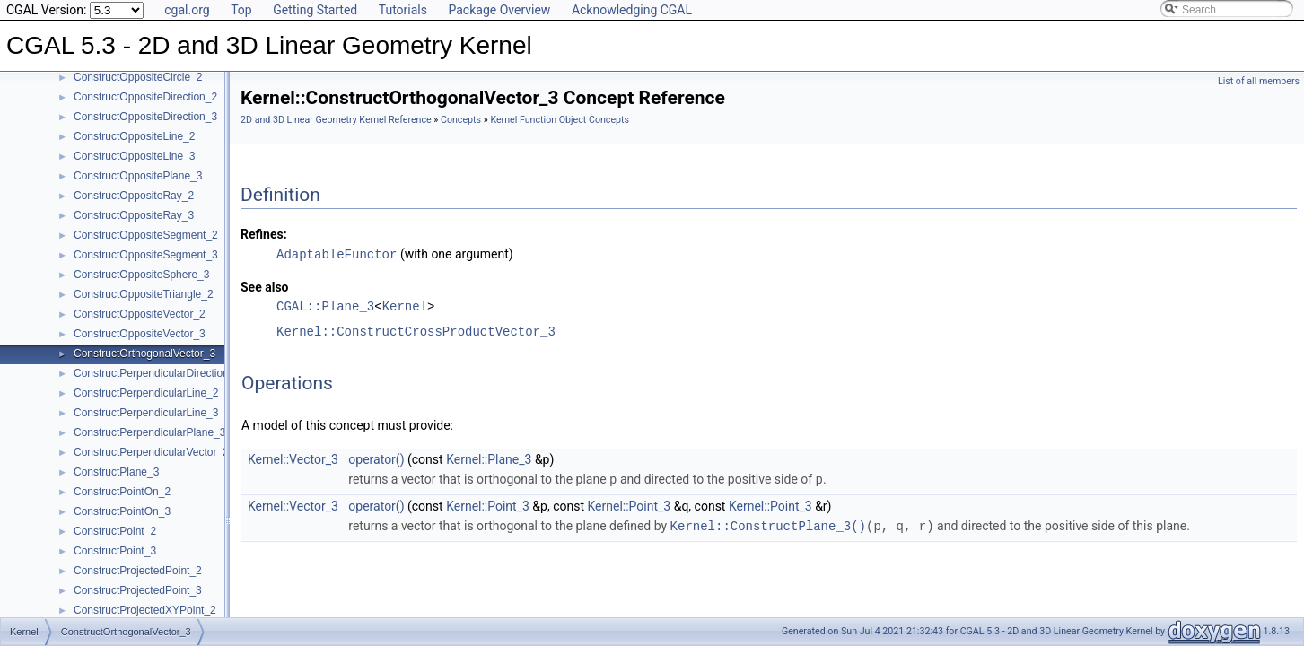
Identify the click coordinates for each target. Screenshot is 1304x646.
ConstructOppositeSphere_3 (141, 274)
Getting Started (315, 10)
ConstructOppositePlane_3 (138, 176)
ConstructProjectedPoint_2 (138, 570)
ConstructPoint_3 (115, 551)
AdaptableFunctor (336, 253)
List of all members (1259, 81)
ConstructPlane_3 (116, 472)
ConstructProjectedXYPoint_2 (145, 610)
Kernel (404, 305)
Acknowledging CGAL (632, 10)
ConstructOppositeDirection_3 (145, 116)
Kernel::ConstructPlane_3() (768, 523)
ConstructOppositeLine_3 (134, 156)
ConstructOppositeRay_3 (134, 215)
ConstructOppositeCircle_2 (138, 77)
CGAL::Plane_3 (325, 305)
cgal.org (186, 10)
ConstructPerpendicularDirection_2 (157, 373)
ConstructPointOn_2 (122, 491)
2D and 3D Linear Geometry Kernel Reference (336, 120)
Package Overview (499, 10)
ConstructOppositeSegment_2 (146, 235)
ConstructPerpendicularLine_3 (146, 412)
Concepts (461, 120)
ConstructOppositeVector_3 (140, 333)
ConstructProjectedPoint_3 (138, 590)
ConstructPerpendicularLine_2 (146, 393)
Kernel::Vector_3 (293, 458)
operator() (376, 458)
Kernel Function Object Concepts (559, 120)
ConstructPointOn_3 (122, 511)
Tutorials (403, 10)
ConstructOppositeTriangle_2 (144, 294)
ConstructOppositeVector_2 (140, 314)
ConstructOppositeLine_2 (134, 136)
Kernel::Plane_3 (488, 458)
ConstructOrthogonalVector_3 (144, 353)
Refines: (264, 234)
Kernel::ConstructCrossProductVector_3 (416, 330)
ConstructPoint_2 (115, 531)
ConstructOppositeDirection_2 (145, 97)
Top (241, 10)
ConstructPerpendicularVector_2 (151, 452)
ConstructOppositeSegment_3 (146, 255)
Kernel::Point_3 (487, 504)
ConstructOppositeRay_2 (134, 195)
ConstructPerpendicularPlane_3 (149, 432)
